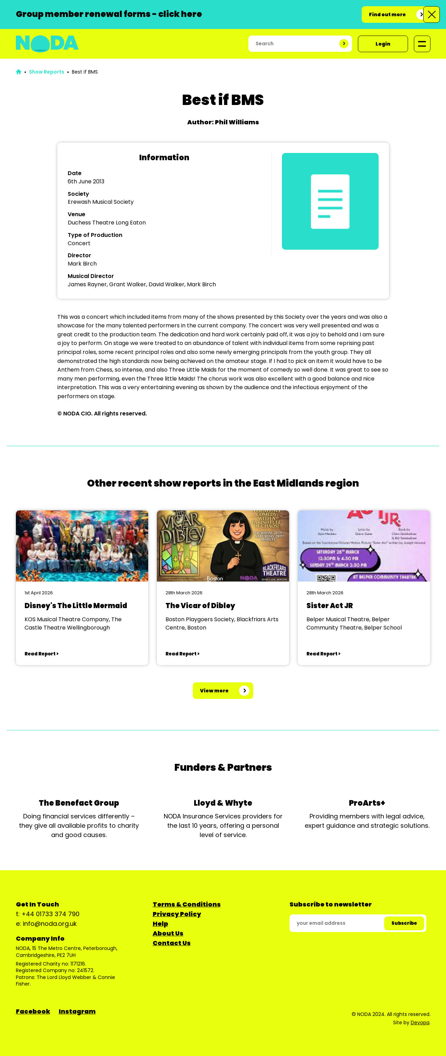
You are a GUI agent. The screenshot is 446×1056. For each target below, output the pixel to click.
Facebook (33, 1011)
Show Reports (46, 71)
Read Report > (41, 654)
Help (160, 923)
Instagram (77, 1011)
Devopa (420, 1022)
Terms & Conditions (187, 904)
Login (383, 43)
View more (214, 690)
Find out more (387, 14)
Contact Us (172, 943)
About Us (168, 933)
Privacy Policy (177, 914)
